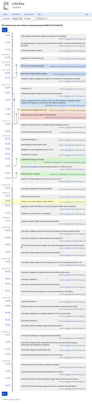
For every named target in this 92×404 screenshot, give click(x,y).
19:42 (7, 200)
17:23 (7, 42)
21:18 (7, 354)
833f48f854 (68, 328)
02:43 (7, 138)
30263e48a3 (67, 321)
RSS (17, 399)
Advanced (6, 18)
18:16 (7, 205)
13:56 (7, 124)
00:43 (7, 283)
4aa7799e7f (68, 51)
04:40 (7, 244)
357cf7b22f (68, 209)
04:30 (7, 251)
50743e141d (67, 309)
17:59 (7, 109)
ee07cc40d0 (68, 145)
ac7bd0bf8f (68, 89)
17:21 (7, 49)
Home (5, 14)
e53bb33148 (56, 162)
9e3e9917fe (68, 181)
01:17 (7, 173)
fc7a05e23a (68, 294)
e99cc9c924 (68, 233)
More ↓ (4, 394)
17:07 (7, 212)
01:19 (7, 166)
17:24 (7, 35)
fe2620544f (68, 287)
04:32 (7, 320)
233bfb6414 (62, 174)
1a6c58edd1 (68, 338)
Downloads (16, 14)
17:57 (7, 220)
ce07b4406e (68, 46)
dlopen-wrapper (80, 105)
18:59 (7, 87)
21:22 (7, 349)
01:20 (7, 158)
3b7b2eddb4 (61, 74)
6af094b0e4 (68, 374)
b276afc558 (68, 316)
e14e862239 (57, 117)
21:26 (7, 371)
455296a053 (67, 357)
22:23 (7, 300)
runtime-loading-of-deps (78, 117)
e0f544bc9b (68, 241)
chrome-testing (81, 174)
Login (87, 14)
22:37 (7, 335)
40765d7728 (67, 248)
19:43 (7, 195)
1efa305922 (68, 58)
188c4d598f (68, 265)
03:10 (7, 271)
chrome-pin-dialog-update (78, 162)
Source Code (29, 14)
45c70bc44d (61, 105)
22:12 (7, 342)
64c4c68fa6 (68, 255)
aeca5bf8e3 (68, 280)
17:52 (7, 114)
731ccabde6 (68, 39)
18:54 (7, 92)
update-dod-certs (80, 110)
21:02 (7, 261)
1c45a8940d (68, 155)
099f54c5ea (68, 388)
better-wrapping (80, 66)
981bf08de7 (68, 381)
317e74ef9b (68, 189)
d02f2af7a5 (68, 132)
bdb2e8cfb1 (68, 345)
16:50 (7, 312)
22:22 (7, 305)
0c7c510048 (68, 127)
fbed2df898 (68, 150)
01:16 (7, 178)
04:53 (7, 230)
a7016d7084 (67, 275)
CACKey (18, 3)
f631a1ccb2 (68, 367)
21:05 (7, 378)
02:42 (7, 144)
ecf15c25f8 (68, 169)
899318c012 (68, 224)
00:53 (7, 278)
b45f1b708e (68, 302)
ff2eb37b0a (61, 110)
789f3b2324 (68, 350)
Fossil (13, 399)
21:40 (7, 364)
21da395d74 (67, 140)
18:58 (7, 65)
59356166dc (68, 96)
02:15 (7, 154)
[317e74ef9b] (32, 167)
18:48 (7, 100)
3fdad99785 (62, 66)
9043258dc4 (68, 81)
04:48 (7, 237)
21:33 (7, 57)
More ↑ (4, 30)
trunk (83, 39)
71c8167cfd (68, 197)
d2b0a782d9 (67, 202)
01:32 (7, 73)
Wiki (39, 14)
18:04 (7, 188)
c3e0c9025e (68, 214)
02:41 (7, 149)
